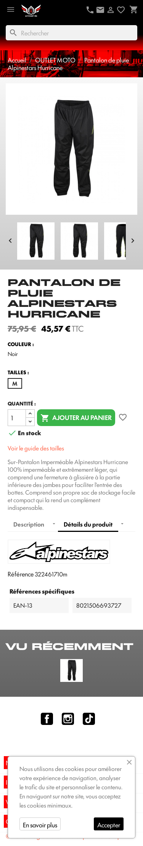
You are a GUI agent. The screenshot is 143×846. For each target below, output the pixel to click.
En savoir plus (40, 824)
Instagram (68, 719)
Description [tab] (28, 524)
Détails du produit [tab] (88, 524)
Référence (21, 574)
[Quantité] (17, 417)
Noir (13, 354)
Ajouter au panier (76, 418)
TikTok (89, 719)
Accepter (108, 824)
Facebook (47, 719)
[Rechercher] (71, 32)
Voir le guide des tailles (36, 448)
